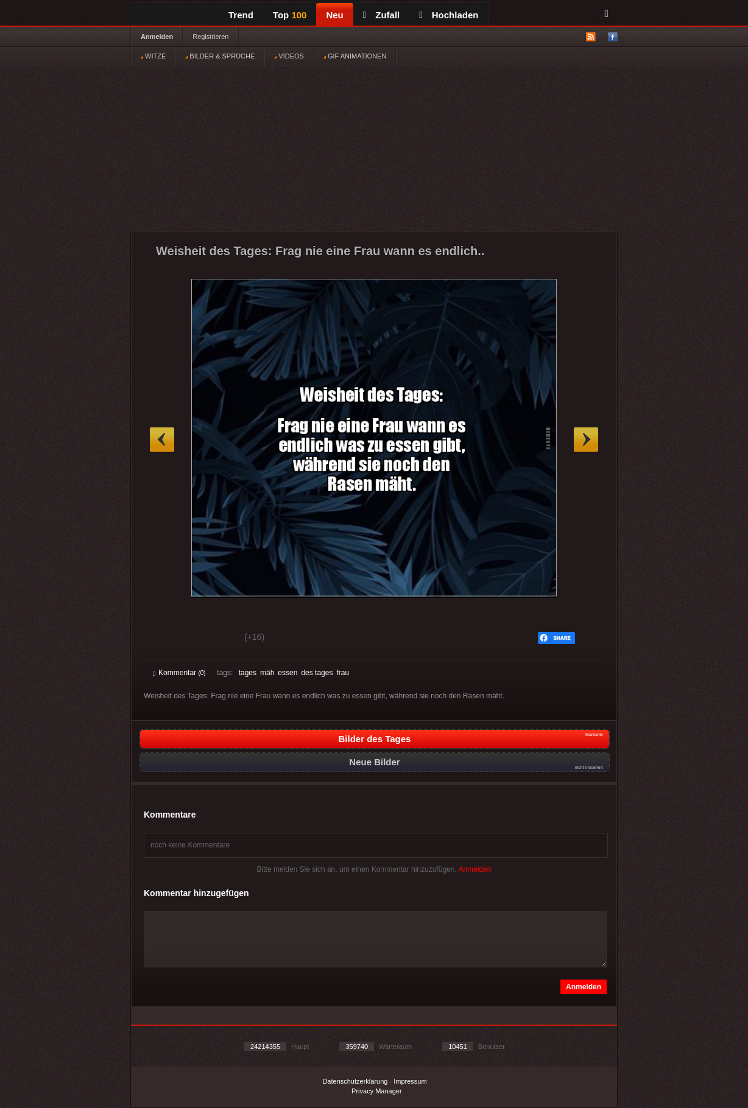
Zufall (381, 15)
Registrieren (210, 36)
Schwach (212, 638)
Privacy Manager (376, 1091)
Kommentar (179, 672)
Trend (240, 15)
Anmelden (157, 36)
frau (342, 672)
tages (247, 672)
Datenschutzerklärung (354, 1081)
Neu (334, 15)
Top (290, 15)
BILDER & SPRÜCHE (220, 56)
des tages (317, 672)
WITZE (153, 56)
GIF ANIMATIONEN (354, 56)
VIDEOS (289, 56)
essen (287, 672)
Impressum (409, 1081)
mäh (267, 672)
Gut (166, 638)
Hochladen (448, 15)
